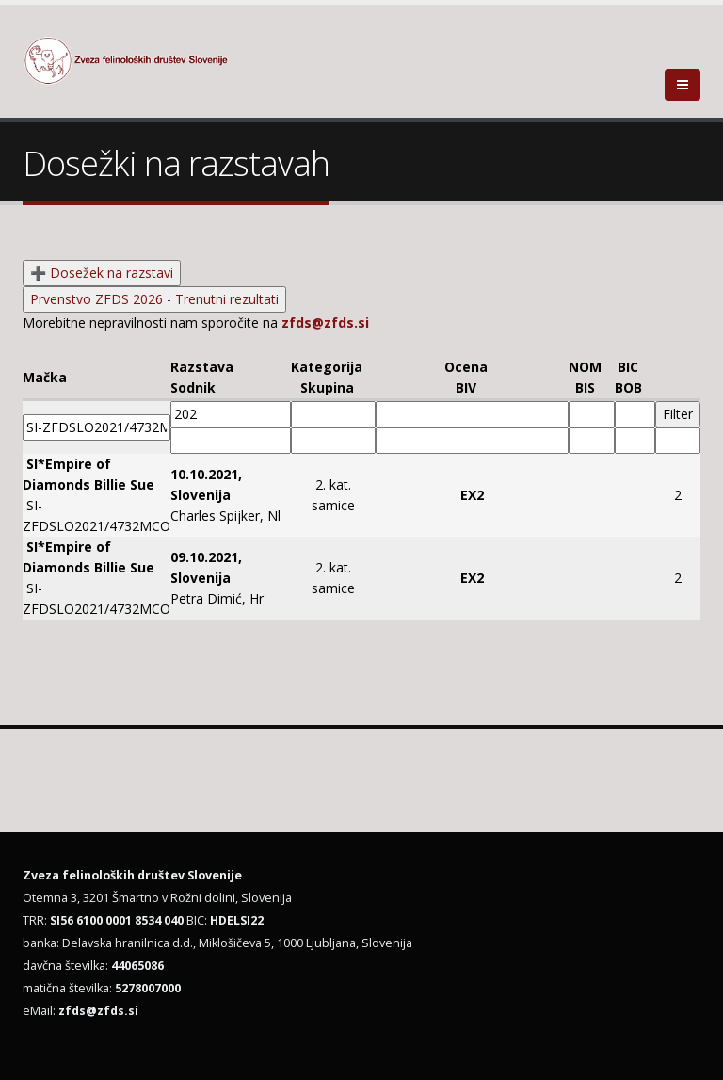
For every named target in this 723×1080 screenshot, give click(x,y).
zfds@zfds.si (325, 322)
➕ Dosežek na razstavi (101, 273)
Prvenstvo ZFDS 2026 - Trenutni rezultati (154, 299)
